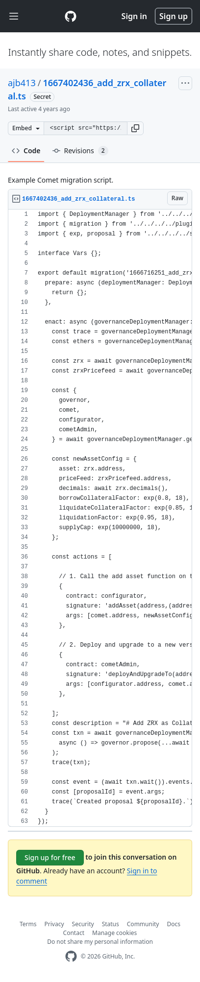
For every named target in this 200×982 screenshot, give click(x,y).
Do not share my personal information (100, 941)
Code (26, 150)
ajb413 (22, 83)
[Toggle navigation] (14, 16)
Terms (28, 924)
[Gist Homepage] (70, 16)
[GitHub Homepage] (71, 956)
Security (83, 924)
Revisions (80, 151)
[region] (100, 518)
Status (110, 924)
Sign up (173, 16)
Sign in (134, 16)
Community (143, 924)
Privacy (54, 924)
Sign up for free (50, 857)
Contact (73, 933)
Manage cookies (114, 933)
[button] (135, 128)
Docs (173, 924)
